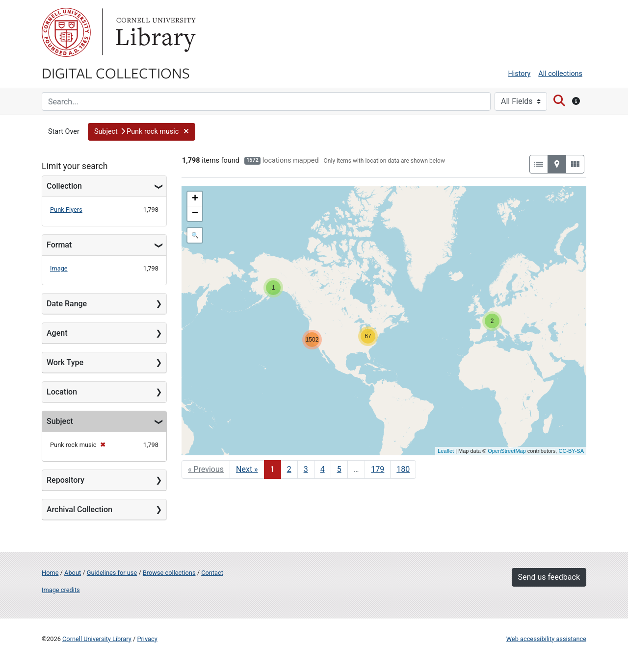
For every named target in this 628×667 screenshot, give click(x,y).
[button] (141, 132)
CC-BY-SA (571, 451)
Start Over (63, 131)
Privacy (147, 638)
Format (59, 244)
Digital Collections (116, 72)
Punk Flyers (66, 209)
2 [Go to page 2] (289, 469)
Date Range (67, 303)
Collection (64, 186)
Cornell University (66, 32)
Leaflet (446, 451)
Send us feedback (549, 577)
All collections (560, 74)
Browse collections (169, 572)
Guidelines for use (112, 572)
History (519, 74)
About (72, 572)
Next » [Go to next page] (247, 469)
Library (154, 32)
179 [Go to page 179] (377, 469)
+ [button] (195, 199)
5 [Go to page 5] (339, 469)
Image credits (61, 589)
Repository (65, 480)
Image (59, 268)
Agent (57, 333)
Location (62, 391)
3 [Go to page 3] (306, 469)
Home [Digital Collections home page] (50, 572)
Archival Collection (79, 509)
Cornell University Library (96, 638)
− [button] (195, 213)
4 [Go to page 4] (322, 469)
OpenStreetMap (507, 451)
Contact (212, 572)
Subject (60, 421)
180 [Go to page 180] (403, 469)
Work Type (65, 362)
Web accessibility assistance (546, 638)
